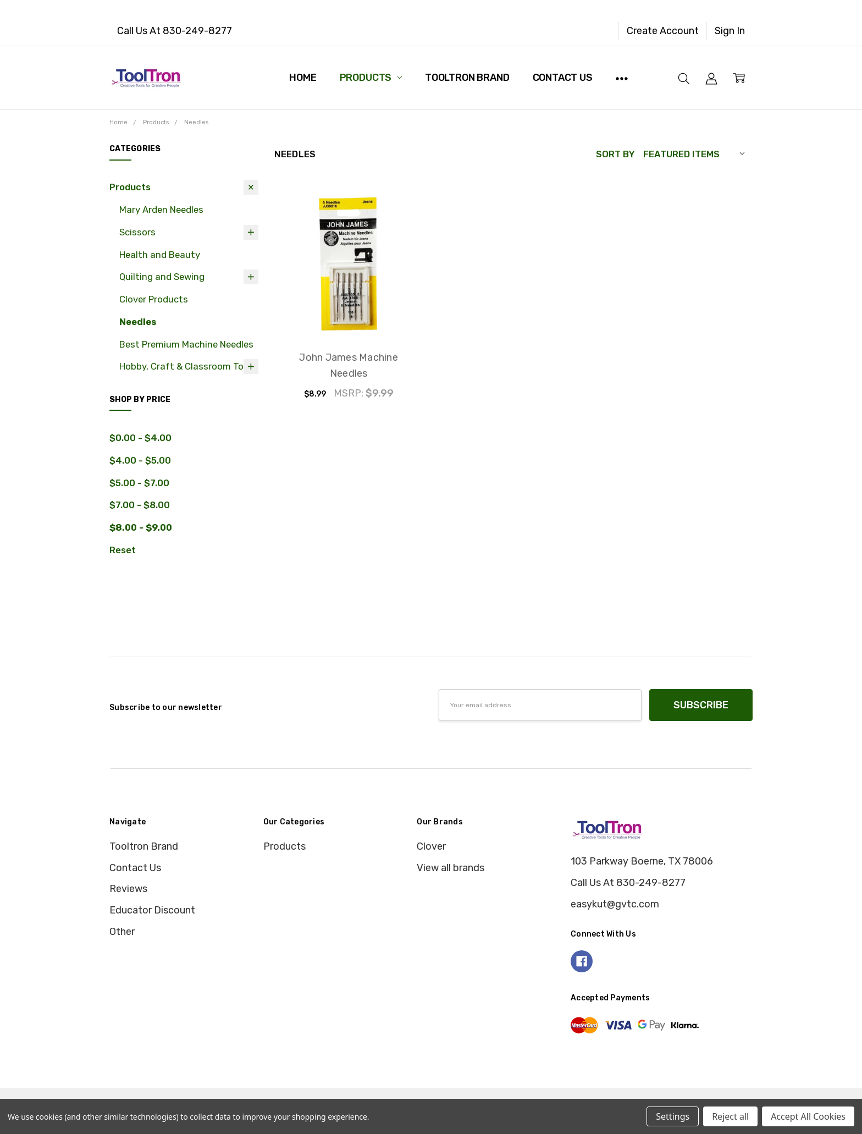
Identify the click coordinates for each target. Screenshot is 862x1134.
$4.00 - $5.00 (140, 460)
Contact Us (563, 77)
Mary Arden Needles (161, 209)
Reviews (128, 889)
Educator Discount (152, 910)
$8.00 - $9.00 (140, 527)
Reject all (730, 1116)
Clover (431, 846)
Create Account (663, 31)
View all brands (450, 868)
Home (302, 77)
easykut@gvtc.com (615, 904)
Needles (137, 321)
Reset (122, 549)
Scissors (137, 232)
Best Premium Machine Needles (186, 344)
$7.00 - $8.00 (139, 504)
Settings (672, 1116)
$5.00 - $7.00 (139, 482)
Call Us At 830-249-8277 (174, 31)
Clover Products (153, 299)
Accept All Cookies (808, 1116)
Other (122, 932)
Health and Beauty (159, 254)
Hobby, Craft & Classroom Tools (187, 366)
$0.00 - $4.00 (140, 437)
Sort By (615, 153)
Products (371, 77)
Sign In (730, 31)
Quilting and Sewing (162, 276)
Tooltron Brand (467, 77)
